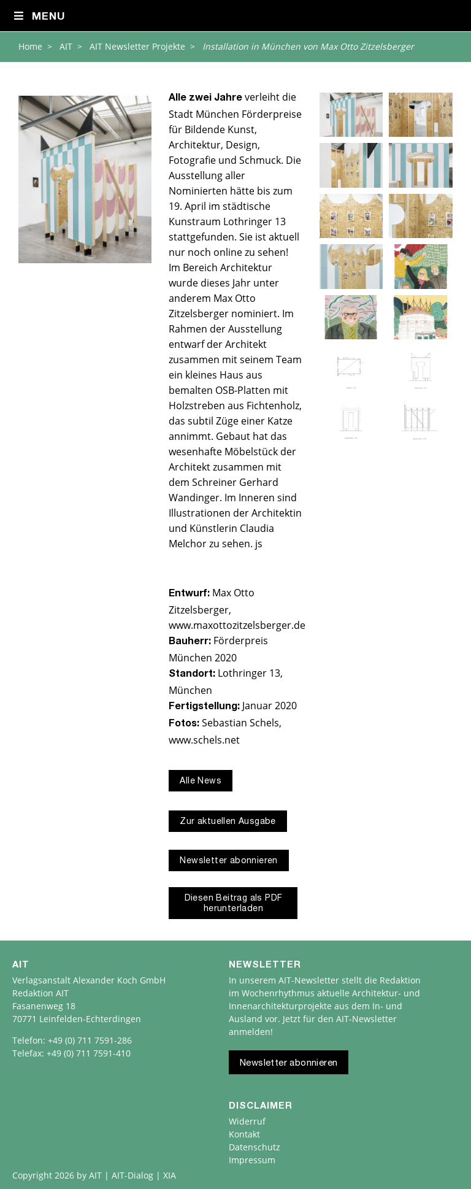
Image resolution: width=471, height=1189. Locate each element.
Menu (39, 16)
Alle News (200, 781)
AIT (65, 46)
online (227, 252)
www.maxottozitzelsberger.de (237, 625)
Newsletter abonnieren (228, 861)
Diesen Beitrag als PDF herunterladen (234, 904)
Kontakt (244, 1134)
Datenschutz (254, 1147)
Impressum (252, 1160)
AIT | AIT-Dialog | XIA (132, 1175)
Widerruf (247, 1121)
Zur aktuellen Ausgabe (227, 822)
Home (30, 46)
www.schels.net (204, 740)
